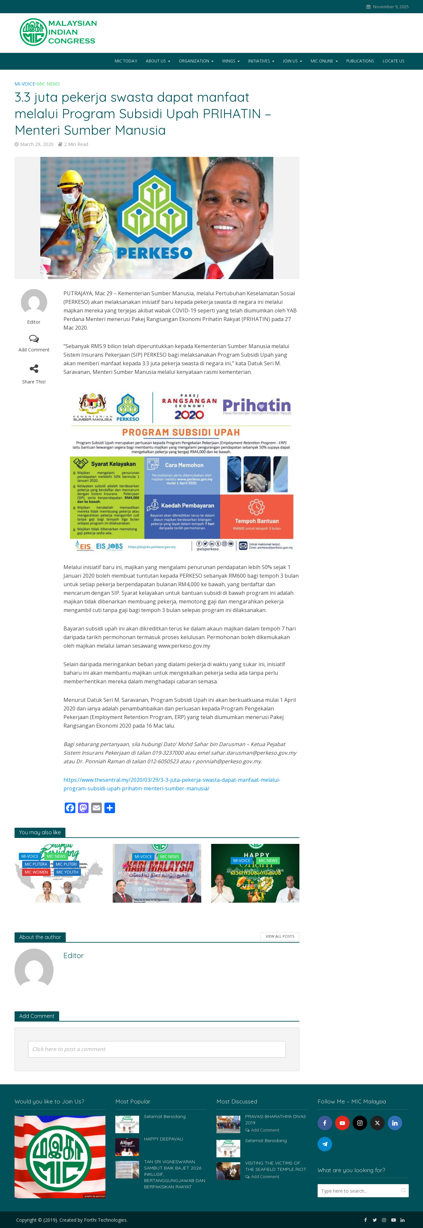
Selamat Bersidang (58, 881)
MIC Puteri (66, 864)
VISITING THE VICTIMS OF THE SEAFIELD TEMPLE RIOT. (276, 1166)
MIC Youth (67, 872)
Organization (194, 61)
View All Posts (280, 936)
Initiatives (259, 61)
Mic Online (322, 61)
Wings (228, 61)
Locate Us (393, 61)
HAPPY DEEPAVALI (163, 1139)
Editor (34, 322)
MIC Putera (36, 864)
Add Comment (34, 349)
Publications (360, 61)
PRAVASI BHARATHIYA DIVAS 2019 (275, 1119)
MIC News (48, 84)
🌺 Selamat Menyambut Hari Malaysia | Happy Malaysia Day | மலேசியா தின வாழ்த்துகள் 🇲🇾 (157, 873)
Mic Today (126, 61)
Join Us (290, 61)
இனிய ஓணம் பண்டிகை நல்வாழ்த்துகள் (255, 873)
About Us (156, 61)
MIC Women (36, 872)
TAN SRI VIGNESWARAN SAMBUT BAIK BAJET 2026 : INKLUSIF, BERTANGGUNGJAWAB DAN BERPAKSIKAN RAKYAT (174, 1174)
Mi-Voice (25, 84)
